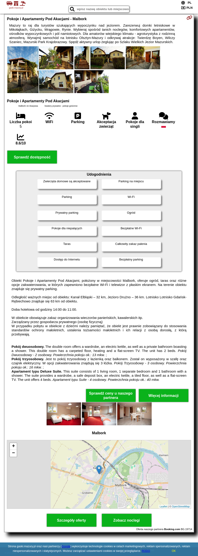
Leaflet (163, 506)
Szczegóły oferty (71, 520)
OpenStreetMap (181, 506)
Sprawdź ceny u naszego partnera (110, 395)
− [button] (13, 453)
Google (65, 546)
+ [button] (13, 446)
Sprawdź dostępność (32, 157)
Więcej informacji (163, 396)
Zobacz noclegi (126, 520)
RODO (146, 551)
